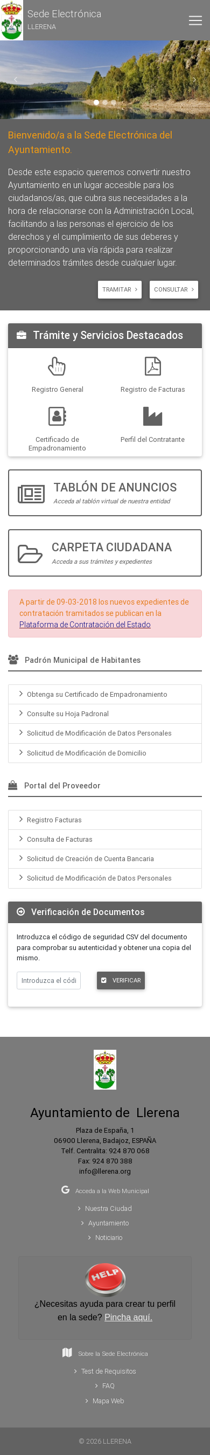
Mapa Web (105, 1400)
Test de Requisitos (105, 1371)
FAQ (105, 1385)
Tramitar (119, 289)
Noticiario (105, 1237)
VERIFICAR (121, 980)
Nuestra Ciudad (105, 1208)
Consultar (174, 289)
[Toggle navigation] (195, 20)
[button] (50, 20)
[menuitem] (105, 694)
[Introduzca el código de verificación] (49, 980)
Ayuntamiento (105, 1223)
